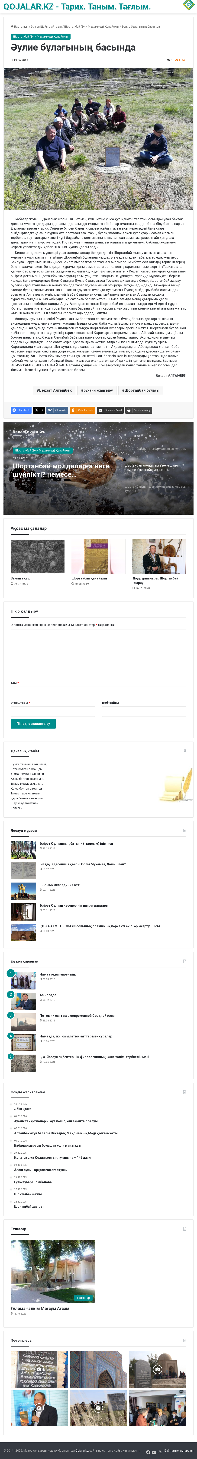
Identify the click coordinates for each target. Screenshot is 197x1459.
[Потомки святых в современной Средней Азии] (23, 1022)
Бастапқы (19, 26)
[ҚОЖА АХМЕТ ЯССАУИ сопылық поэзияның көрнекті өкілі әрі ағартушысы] (23, 932)
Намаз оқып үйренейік (58, 974)
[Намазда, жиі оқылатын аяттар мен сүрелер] (23, 1042)
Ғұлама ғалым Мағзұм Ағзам (40, 1308)
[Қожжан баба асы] (39, 1369)
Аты (15, 683)
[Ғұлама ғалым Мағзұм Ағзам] (53, 1271)
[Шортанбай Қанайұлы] (98, 556)
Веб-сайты (110, 702)
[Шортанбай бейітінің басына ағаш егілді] (98, 1408)
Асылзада (48, 995)
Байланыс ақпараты (179, 1450)
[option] (98, 468)
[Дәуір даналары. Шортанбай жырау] (159, 556)
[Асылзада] (23, 1001)
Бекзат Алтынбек (55, 390)
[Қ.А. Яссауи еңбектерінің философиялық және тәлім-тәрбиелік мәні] (23, 1063)
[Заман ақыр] (38, 556)
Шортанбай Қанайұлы (89, 578)
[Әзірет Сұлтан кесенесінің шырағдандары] (23, 912)
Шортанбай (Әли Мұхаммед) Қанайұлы (91, 26)
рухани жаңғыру (98, 390)
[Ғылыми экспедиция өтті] (23, 891)
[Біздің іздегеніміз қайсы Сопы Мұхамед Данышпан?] (23, 870)
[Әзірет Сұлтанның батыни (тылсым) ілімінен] (23, 850)
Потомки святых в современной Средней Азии (77, 1015)
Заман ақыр (20, 578)
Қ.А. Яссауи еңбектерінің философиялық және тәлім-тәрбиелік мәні (94, 1057)
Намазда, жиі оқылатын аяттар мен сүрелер (76, 1036)
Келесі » (16, 808)
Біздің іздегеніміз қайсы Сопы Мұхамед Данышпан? (83, 864)
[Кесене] (98, 1369)
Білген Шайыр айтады (46, 26)
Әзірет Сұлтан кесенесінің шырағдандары (74, 905)
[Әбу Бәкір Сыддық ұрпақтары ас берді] (157, 1369)
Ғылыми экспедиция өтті (60, 885)
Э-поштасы (20, 702)
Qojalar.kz (82, 1450)
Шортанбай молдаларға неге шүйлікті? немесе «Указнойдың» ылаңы (61, 470)
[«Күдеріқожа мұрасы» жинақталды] (157, 1408)
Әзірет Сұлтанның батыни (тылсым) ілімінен (76, 843)
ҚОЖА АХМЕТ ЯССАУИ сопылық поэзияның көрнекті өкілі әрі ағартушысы (100, 926)
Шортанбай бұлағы (142, 390)
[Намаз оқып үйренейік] (23, 980)
